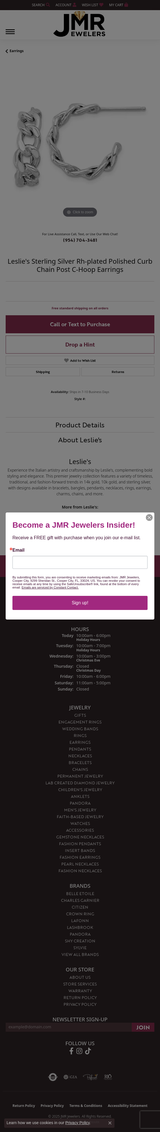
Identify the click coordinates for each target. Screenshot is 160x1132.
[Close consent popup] (110, 1123)
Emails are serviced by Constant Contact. (50, 587)
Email (18, 550)
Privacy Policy (77, 1122)
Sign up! (80, 602)
